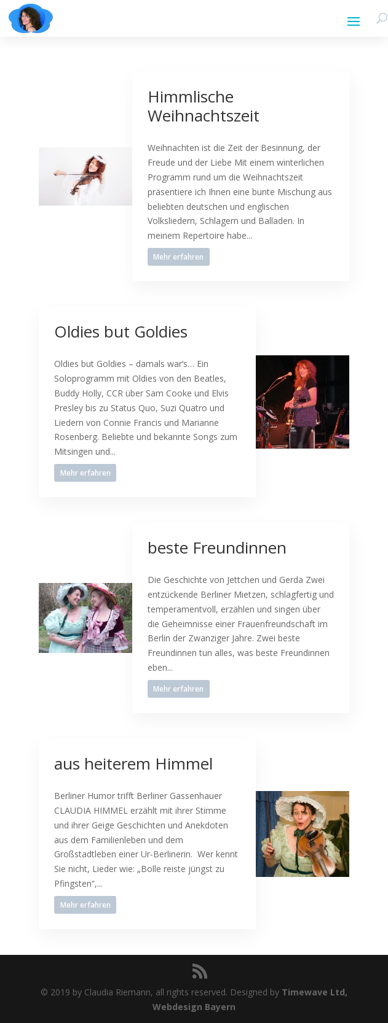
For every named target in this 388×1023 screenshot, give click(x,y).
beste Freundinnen (217, 547)
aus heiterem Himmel (133, 763)
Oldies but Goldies (121, 331)
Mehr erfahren (178, 257)
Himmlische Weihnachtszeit (203, 105)
